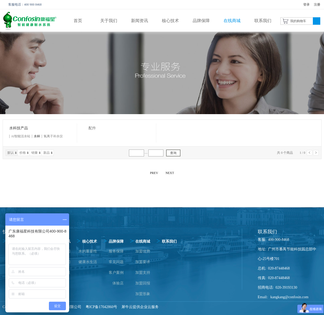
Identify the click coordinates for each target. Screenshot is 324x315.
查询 (173, 153)
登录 (306, 4)
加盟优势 (142, 251)
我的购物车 (298, 21)
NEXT (170, 173)
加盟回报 (142, 283)
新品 (46, 153)
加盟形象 (142, 294)
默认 (10, 153)
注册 (317, 4)
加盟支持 (142, 273)
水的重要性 (87, 251)
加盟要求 (142, 262)
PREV (154, 173)
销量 (34, 153)
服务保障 (116, 251)
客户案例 (116, 273)
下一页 (316, 152)
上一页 (309, 152)
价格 (22, 153)
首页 (78, 20)
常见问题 (116, 262)
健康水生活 (87, 262)
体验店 (118, 283)
